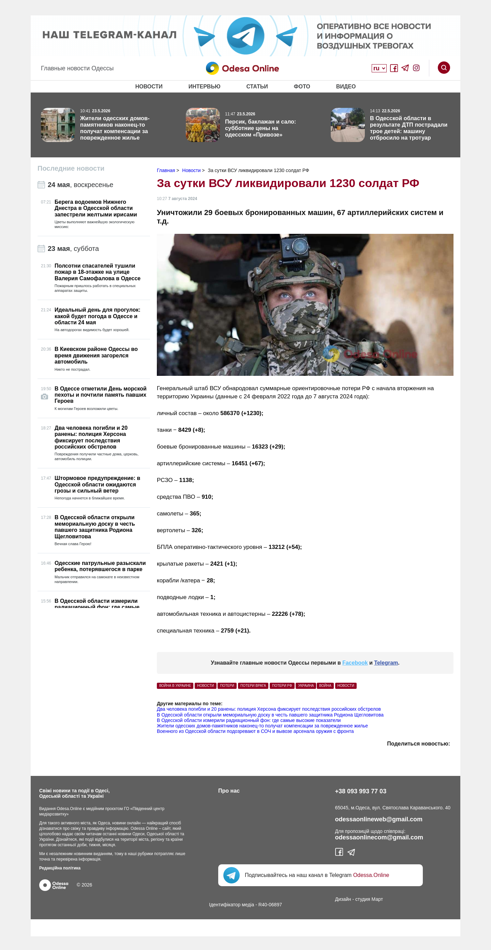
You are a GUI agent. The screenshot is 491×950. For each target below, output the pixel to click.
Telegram (386, 663)
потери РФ (282, 685)
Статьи (257, 86)
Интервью (205, 86)
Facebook (355, 663)
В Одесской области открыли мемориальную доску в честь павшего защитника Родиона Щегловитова (270, 715)
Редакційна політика (59, 868)
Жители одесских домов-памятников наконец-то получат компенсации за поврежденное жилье (262, 725)
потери (227, 685)
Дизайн (343, 899)
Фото (302, 86)
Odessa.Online (371, 875)
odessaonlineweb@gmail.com (379, 819)
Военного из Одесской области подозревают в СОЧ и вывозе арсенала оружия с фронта (255, 731)
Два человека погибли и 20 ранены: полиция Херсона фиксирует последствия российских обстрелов (269, 709)
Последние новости (71, 168)
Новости (149, 86)
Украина (306, 685)
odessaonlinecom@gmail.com (379, 837)
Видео (346, 86)
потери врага (253, 685)
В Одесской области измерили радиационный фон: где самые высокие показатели (249, 720)
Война (325, 685)
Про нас (229, 791)
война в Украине (175, 685)
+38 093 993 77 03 (361, 791)
